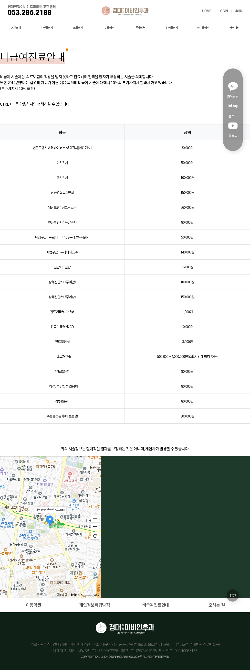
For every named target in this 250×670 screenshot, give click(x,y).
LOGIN (223, 11)
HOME (206, 11)
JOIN (238, 11)
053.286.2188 (29, 12)
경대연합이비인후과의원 (125, 11)
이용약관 (33, 605)
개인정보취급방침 (94, 605)
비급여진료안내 (155, 605)
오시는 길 (216, 605)
